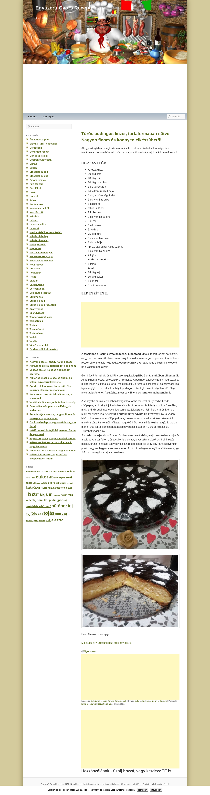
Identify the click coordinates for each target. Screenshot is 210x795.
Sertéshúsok (37, 288)
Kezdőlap (32, 116)
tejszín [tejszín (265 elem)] (39, 514)
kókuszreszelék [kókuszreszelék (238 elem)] (56, 487)
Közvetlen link (104, 704)
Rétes (33, 276)
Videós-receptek (39, 345)
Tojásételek (36, 321)
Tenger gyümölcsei (41, 317)
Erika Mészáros (88, 704)
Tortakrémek (120, 701)
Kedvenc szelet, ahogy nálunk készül (51, 361)
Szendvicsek (37, 312)
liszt (147, 701)
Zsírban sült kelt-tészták (44, 349)
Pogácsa (35, 268)
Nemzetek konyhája (41, 256)
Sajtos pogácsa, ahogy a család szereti (52, 438)
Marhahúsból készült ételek (46, 232)
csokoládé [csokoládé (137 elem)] (30, 478)
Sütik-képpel (48, 116)
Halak (33, 192)
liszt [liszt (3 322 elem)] (31, 494)
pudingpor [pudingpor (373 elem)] (56, 500)
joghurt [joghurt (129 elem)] (70, 483)
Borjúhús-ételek (39, 155)
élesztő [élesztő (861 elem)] (58, 520)
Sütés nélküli (37, 300)
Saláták (34, 280)
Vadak (33, 337)
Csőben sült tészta (41, 159)
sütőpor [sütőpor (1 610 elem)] (59, 505)
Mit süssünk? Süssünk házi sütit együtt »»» (106, 642)
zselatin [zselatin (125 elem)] (42, 521)
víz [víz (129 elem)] (68, 514)
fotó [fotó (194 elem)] (45, 483)
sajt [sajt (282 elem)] (65, 500)
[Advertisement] (105, 88)
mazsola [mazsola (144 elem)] (56, 495)
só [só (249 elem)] (49, 506)
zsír (165, 701)
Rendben (142, 790)
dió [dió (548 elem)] (51, 477)
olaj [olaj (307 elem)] (34, 500)
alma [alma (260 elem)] (29, 471)
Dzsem (34, 167)
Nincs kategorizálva (41, 260)
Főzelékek (35, 188)
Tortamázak (36, 333)
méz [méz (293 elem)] (28, 500)
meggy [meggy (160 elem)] (64, 495)
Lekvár (34, 220)
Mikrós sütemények (41, 252)
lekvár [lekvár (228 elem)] (68, 487)
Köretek (34, 216)
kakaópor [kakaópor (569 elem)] (33, 487)
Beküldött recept (99, 701)
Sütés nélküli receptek (43, 304)
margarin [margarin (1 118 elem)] (44, 494)
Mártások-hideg (39, 236)
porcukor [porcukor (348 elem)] (42, 500)
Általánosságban (39, 139)
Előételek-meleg (39, 175)
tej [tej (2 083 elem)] (70, 505)
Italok (33, 200)
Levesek (34, 228)
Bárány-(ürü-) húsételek (43, 143)
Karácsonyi (36, 204)
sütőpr (153, 701)
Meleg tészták (38, 244)
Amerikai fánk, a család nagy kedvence (52, 450)
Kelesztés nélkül (39, 208)
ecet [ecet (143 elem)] (56, 478)
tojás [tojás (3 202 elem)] (49, 513)
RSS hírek (70, 784)
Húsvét (34, 196)
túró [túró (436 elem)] (58, 513)
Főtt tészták (36, 184)
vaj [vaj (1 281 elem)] (64, 513)
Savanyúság (37, 284)
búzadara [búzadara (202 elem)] (63, 471)
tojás (160, 701)
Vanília (33, 341)
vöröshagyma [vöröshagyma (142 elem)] (32, 521)
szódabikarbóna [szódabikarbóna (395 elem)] (37, 506)
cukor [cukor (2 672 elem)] (42, 476)
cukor (137, 701)
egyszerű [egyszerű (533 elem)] (65, 477)
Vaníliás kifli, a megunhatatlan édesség (52, 402)
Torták (111, 701)
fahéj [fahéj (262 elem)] (29, 483)
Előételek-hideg (39, 171)
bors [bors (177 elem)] (46, 471)
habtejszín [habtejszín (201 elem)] (61, 483)
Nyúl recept (36, 264)
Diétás (33, 163)
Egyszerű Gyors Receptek (65, 7)
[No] (206, 790)
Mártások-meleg (39, 240)
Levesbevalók (38, 224)
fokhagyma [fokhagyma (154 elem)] (37, 483)
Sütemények (37, 296)
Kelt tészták (36, 212)
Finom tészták (38, 180)
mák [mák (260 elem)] (70, 494)
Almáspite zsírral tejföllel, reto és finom (53, 365)
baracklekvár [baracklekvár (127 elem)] (37, 471)
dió (142, 701)
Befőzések (36, 147)
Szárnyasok (36, 309)
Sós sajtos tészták (40, 292)
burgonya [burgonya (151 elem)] (53, 471)
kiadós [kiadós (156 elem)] (44, 488)
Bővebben (156, 790)
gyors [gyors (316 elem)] (51, 482)
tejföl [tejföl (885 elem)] (30, 514)
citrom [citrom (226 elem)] (71, 471)
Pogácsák (35, 272)
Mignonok (35, 248)
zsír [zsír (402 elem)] (48, 520)
